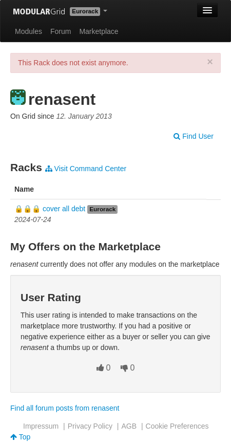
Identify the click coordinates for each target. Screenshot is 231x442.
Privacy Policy (90, 426)
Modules (28, 31)
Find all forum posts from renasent (64, 408)
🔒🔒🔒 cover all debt (49, 209)
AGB (129, 426)
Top (20, 437)
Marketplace (98, 31)
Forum (60, 31)
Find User (194, 136)
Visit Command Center (85, 168)
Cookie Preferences (177, 426)
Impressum (41, 426)
